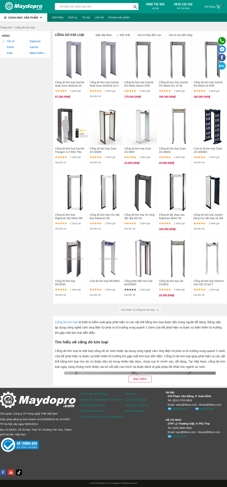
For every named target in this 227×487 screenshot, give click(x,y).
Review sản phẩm (119, 17)
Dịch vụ (73, 17)
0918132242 (177, 436)
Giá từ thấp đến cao (147, 35)
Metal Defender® (36, 53)
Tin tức (86, 17)
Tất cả (8, 41)
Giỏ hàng (213, 6)
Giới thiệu (58, 17)
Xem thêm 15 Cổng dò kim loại (140, 310)
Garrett (31, 47)
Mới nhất (123, 35)
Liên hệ (99, 17)
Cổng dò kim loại (66, 322)
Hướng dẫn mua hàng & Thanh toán (100, 399)
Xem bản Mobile (134, 410)
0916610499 (204, 409)
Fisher (8, 47)
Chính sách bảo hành (92, 405)
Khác (7, 53)
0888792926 (177, 409)
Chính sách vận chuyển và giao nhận (101, 416)
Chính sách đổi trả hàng (93, 393)
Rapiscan (33, 41)
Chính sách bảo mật (91, 410)
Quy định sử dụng (135, 399)
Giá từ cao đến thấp (179, 35)
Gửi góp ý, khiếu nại (137, 405)
